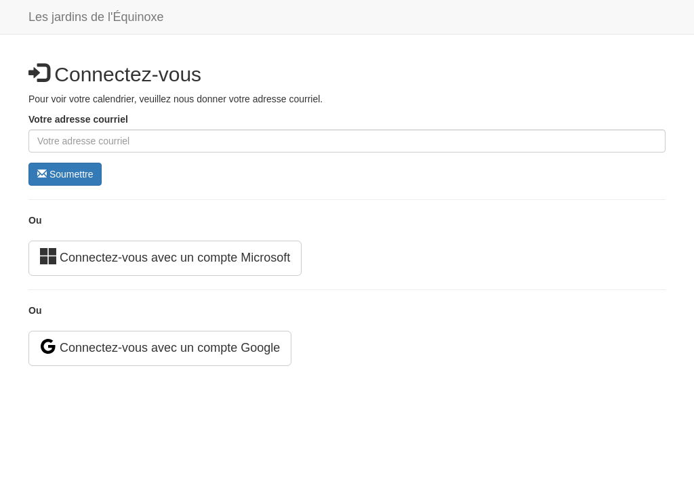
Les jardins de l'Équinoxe (96, 17)
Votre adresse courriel (78, 119)
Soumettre (65, 174)
